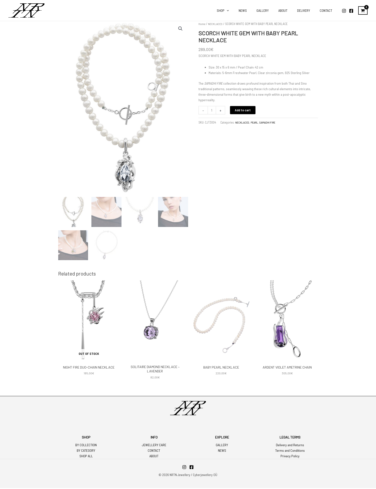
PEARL (255, 122)
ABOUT (154, 457)
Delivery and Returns (290, 446)
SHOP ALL (86, 457)
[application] (242, 10)
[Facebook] (351, 11)
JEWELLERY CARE (154, 446)
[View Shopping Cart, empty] (363, 10)
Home (201, 24)
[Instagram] (344, 11)
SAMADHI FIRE (269, 122)
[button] (180, 29)
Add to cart (243, 110)
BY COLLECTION (86, 446)
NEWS (222, 452)
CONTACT (154, 452)
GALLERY (222, 446)
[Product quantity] (212, 110)
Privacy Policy (290, 457)
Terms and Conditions (290, 452)
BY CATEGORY (86, 452)
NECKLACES (215, 24)
